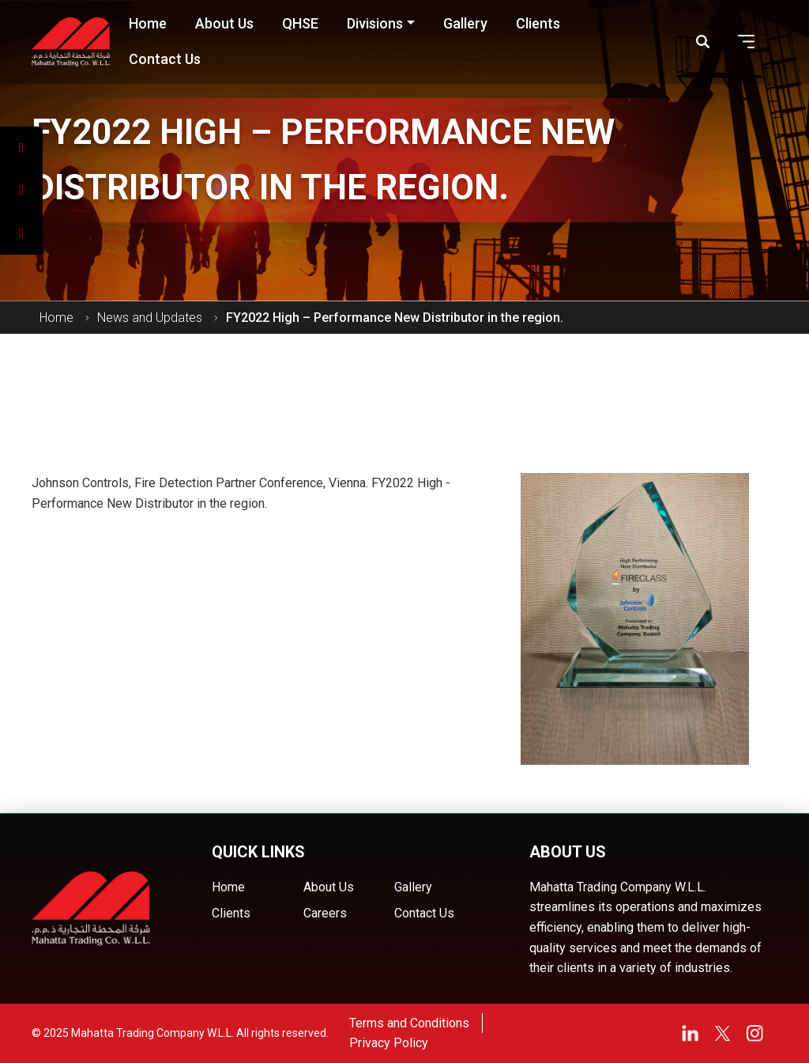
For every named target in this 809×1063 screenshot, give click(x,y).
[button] (747, 41)
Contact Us (424, 913)
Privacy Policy (388, 1042)
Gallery (413, 887)
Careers (325, 913)
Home (56, 317)
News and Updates (149, 317)
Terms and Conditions (409, 1023)
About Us (328, 887)
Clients (231, 913)
